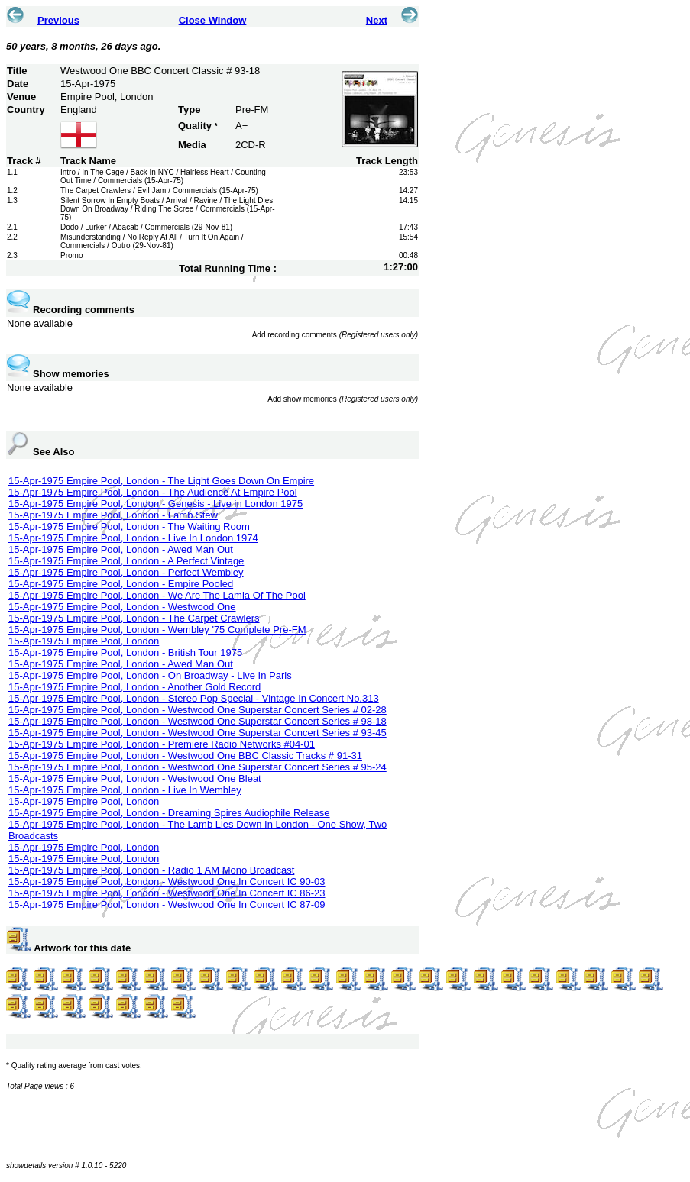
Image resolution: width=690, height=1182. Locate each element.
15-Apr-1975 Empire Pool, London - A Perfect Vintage (126, 561)
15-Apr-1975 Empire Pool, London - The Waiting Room (129, 526)
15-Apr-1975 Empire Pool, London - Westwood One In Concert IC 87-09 (167, 904)
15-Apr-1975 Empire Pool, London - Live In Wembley (124, 790)
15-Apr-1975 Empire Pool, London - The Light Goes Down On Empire (161, 480)
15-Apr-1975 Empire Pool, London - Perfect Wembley (126, 572)
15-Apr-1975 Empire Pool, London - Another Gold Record (134, 687)
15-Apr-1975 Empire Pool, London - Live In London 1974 (133, 538)
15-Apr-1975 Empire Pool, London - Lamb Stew (113, 515)
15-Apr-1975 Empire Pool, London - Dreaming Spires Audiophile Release (169, 813)
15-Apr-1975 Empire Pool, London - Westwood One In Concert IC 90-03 (167, 881)
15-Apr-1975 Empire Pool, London (83, 641)
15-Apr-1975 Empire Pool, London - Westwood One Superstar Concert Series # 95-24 (197, 767)
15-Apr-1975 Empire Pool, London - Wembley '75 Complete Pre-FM (157, 629)
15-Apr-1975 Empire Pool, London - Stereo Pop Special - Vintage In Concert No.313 (193, 698)
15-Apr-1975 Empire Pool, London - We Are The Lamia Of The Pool (157, 595)
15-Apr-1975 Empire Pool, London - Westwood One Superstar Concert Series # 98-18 (197, 721)
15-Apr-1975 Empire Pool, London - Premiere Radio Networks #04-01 (161, 744)
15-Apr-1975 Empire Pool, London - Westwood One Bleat (134, 778)
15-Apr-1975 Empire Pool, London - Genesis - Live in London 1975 (155, 503)
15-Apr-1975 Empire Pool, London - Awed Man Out (120, 549)
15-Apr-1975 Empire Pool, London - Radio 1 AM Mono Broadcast (151, 870)
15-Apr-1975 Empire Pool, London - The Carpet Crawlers (134, 618)
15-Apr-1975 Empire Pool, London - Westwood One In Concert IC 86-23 (167, 893)
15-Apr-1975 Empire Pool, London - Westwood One (121, 606)
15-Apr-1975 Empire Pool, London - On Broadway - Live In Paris (150, 675)
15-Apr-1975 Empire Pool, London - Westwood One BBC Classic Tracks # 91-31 (185, 755)
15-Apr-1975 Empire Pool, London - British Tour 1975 (125, 652)
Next (376, 20)
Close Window (213, 20)
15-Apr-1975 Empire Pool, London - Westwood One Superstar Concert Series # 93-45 (197, 732)
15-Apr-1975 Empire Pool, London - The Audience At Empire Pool (152, 492)
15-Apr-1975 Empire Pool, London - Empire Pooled (120, 583)
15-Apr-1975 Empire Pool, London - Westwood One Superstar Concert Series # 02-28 (197, 709)
